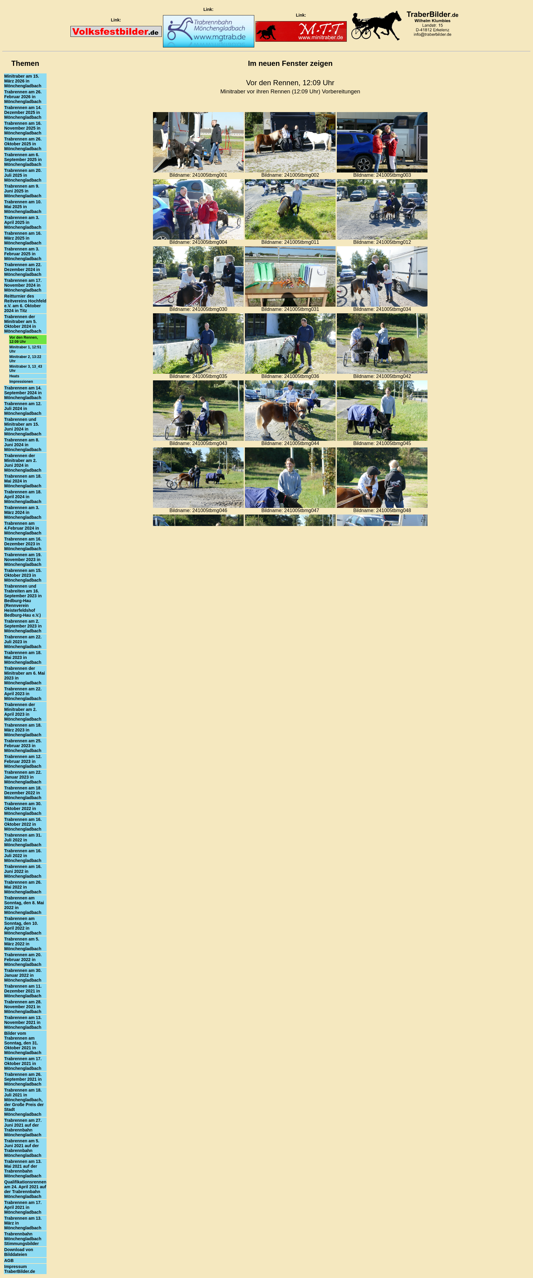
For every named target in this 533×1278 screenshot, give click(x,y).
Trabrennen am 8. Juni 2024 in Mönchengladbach (22, 444)
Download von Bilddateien (18, 1252)
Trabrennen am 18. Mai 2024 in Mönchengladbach (23, 481)
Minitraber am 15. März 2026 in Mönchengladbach (22, 81)
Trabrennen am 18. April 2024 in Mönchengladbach (23, 496)
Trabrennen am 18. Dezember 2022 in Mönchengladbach (23, 793)
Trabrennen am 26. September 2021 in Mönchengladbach (23, 1079)
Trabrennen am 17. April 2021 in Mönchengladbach (23, 1207)
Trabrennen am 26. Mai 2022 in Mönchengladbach (23, 887)
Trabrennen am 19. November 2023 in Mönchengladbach (23, 559)
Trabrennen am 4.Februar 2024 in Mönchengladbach (22, 528)
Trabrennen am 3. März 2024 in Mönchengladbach (22, 512)
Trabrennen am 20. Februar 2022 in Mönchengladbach (23, 959)
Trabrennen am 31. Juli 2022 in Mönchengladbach (23, 840)
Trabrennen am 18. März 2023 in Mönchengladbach (23, 730)
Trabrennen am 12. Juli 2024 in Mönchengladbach (23, 408)
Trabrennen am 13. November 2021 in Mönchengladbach (23, 1022)
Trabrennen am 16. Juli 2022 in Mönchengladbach (23, 855)
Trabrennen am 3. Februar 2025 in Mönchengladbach (22, 254)
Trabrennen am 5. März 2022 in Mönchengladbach (22, 944)
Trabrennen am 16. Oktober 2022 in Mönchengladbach (23, 824)
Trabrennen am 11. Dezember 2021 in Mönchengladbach (23, 991)
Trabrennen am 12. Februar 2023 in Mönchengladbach (23, 761)
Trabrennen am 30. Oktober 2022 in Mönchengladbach (23, 808)
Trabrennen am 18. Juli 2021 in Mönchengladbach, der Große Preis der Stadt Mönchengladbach (24, 1102)
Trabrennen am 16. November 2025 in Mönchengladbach (23, 128)
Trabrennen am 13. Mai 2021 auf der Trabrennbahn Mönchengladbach (23, 1168)
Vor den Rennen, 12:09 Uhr (23, 339)
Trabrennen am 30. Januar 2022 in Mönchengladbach (23, 975)
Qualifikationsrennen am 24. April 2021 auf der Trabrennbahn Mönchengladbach (25, 1189)
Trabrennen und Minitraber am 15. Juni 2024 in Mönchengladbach (22, 426)
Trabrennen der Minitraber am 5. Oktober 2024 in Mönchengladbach (22, 324)
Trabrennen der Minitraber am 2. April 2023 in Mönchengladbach (22, 711)
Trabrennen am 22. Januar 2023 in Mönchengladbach (23, 777)
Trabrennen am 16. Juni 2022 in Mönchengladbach (23, 871)
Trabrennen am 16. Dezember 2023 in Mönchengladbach (23, 544)
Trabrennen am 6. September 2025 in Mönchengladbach (23, 159)
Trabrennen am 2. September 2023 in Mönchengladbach (23, 626)
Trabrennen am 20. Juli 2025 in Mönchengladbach (23, 175)
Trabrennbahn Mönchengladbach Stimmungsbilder (22, 1238)
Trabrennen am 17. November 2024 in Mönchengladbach (23, 285)
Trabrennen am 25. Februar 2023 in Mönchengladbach (23, 745)
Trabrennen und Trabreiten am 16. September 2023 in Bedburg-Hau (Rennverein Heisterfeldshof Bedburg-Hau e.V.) (23, 601)
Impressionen (21, 381)
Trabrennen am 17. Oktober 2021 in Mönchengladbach (23, 1063)
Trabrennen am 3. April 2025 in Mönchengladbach (22, 222)
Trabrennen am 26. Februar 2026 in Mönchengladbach (23, 96)
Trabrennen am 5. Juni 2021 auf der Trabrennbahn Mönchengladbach (22, 1148)
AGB (9, 1260)
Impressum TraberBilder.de (19, 1269)
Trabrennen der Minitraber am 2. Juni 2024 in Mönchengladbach (22, 463)
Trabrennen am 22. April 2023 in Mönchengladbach (23, 693)
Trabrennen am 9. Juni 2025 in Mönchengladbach (22, 191)
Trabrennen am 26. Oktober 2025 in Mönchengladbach (23, 144)
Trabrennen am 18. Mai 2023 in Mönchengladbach (23, 657)
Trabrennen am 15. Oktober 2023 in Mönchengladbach (23, 575)
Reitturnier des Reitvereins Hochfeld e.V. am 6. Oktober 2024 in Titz (25, 303)
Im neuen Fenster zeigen (290, 63)
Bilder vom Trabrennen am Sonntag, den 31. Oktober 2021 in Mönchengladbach (22, 1043)
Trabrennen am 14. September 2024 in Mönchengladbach (23, 393)
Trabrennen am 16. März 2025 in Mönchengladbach (23, 238)
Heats (14, 376)
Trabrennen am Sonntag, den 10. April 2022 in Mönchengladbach (22, 925)
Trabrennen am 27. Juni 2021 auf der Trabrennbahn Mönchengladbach (23, 1127)
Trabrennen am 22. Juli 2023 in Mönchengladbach (23, 641)
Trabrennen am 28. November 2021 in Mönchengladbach (23, 1006)
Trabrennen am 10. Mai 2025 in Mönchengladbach (23, 206)
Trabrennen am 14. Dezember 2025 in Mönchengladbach (23, 112)
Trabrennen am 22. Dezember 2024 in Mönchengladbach (23, 269)
